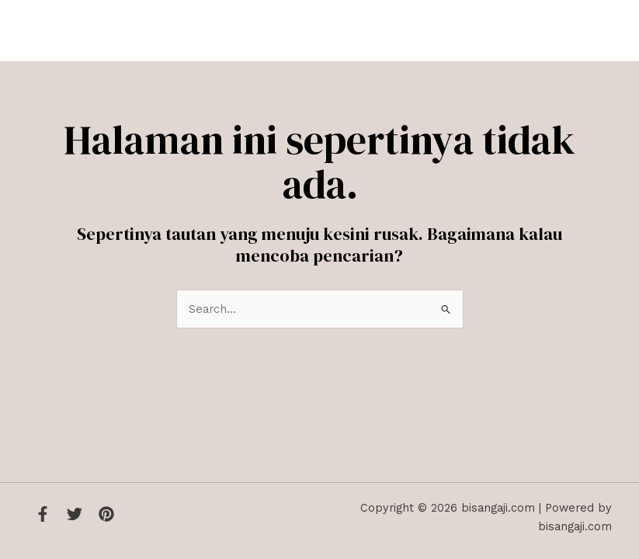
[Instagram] (106, 513)
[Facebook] (42, 513)
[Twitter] (74, 513)
